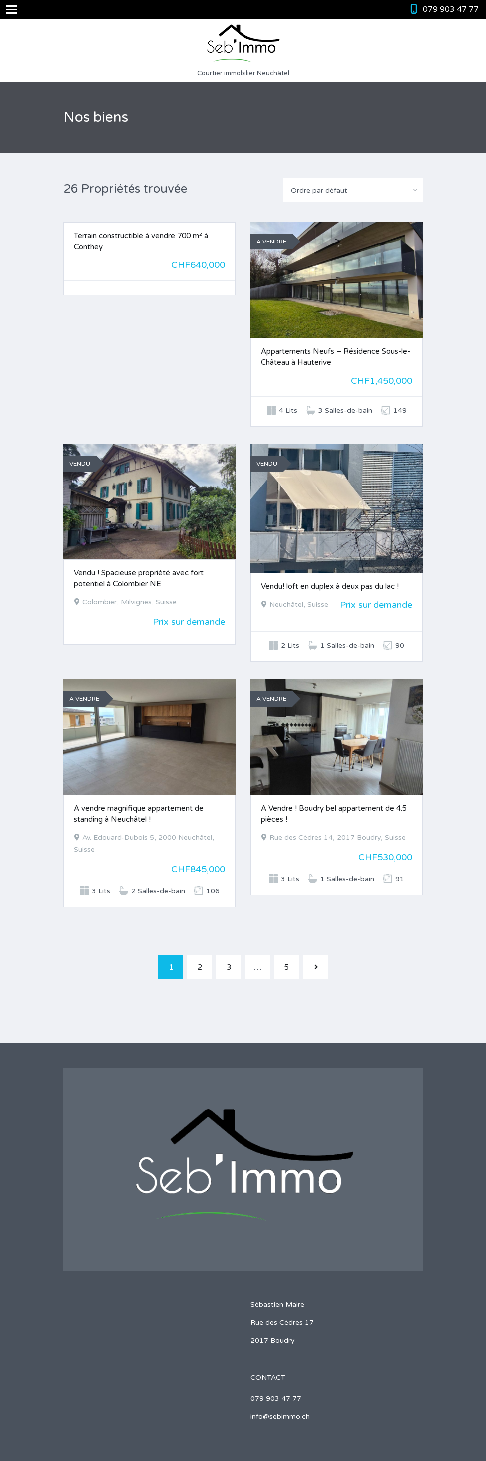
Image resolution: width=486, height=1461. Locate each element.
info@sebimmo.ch (280, 1416)
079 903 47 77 (451, 9)
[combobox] (353, 190)
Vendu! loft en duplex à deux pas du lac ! (330, 586)
